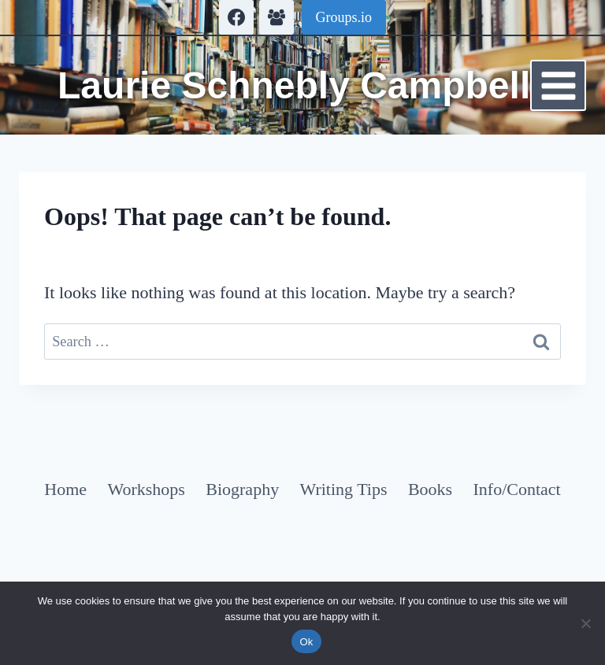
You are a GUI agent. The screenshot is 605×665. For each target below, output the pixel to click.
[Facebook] (236, 17)
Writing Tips (344, 489)
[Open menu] (558, 85)
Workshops (145, 489)
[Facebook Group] (276, 17)
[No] (585, 623)
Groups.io (344, 17)
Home (65, 489)
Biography (242, 489)
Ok (306, 642)
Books (430, 489)
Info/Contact (517, 489)
